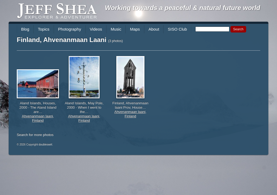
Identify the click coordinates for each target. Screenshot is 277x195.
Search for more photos (35, 135)
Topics (44, 29)
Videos (96, 29)
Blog (25, 29)
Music (116, 29)
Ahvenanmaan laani (37, 116)
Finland (38, 120)
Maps (135, 29)
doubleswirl (45, 144)
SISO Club (177, 29)
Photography (69, 29)
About (154, 29)
